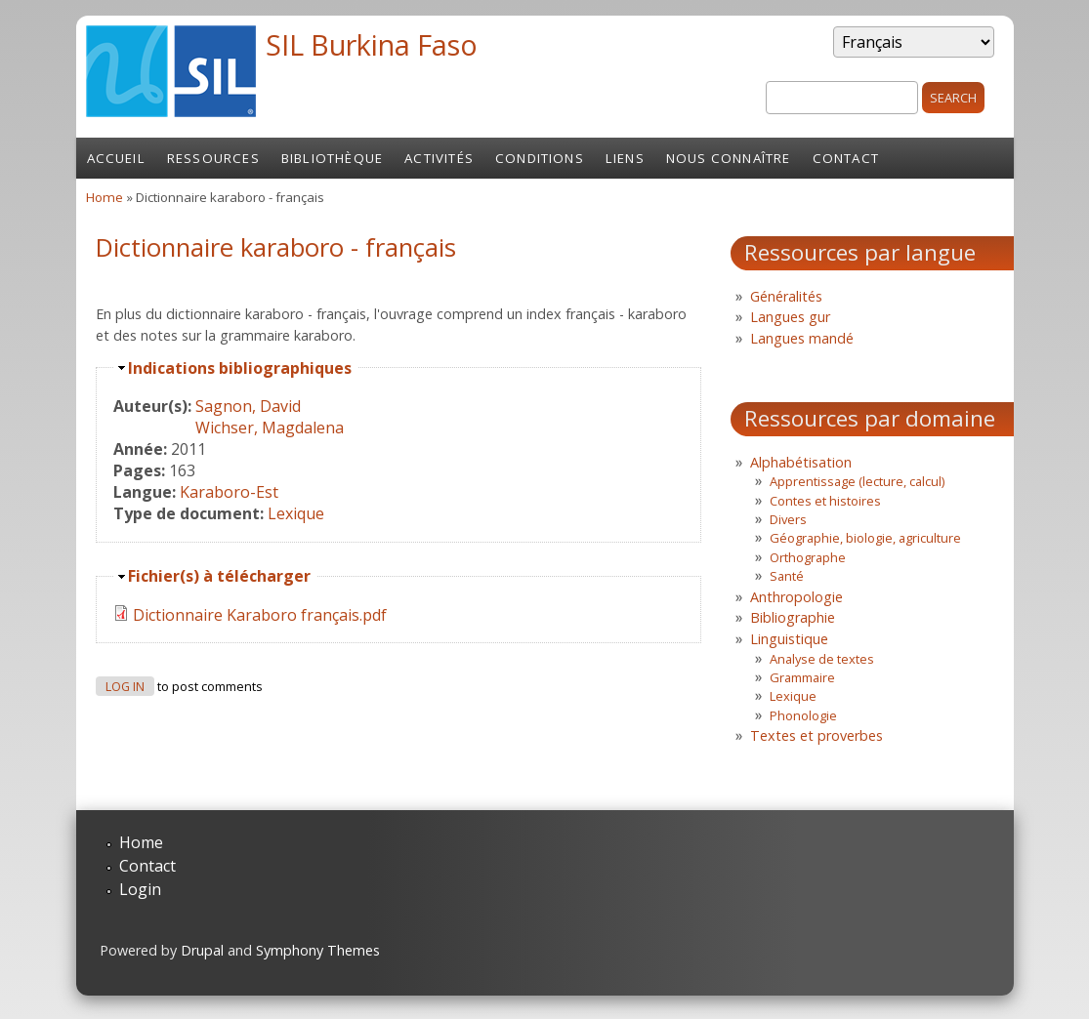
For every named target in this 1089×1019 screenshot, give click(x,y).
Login (140, 889)
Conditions (539, 158)
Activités (439, 158)
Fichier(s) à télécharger (219, 576)
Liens (625, 158)
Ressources (213, 158)
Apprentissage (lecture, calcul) (857, 481)
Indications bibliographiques (240, 368)
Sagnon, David (248, 406)
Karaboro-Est (229, 492)
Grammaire (802, 677)
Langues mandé (802, 338)
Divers (788, 519)
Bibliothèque (332, 158)
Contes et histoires (825, 501)
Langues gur (790, 316)
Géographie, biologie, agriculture (865, 538)
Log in (125, 686)
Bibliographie (792, 617)
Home (104, 197)
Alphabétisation (801, 462)
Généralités (786, 296)
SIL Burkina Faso (372, 44)
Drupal (202, 950)
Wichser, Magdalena (269, 427)
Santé (787, 576)
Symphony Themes (318, 950)
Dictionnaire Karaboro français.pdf (260, 615)
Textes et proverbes (816, 735)
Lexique (296, 513)
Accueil (116, 158)
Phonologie (803, 715)
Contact (846, 158)
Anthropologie (796, 597)
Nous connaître (728, 158)
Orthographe (808, 557)
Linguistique (789, 639)
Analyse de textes (822, 659)
